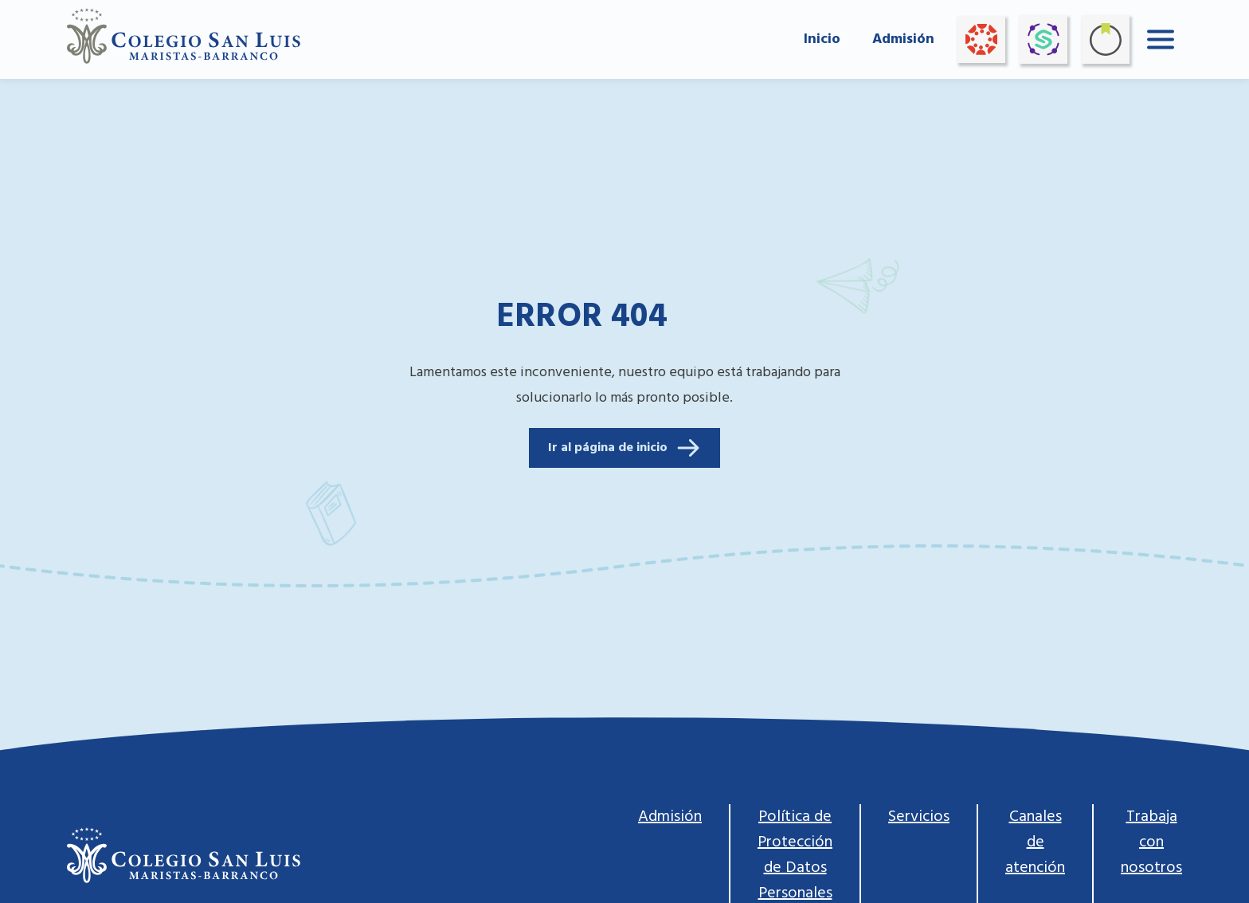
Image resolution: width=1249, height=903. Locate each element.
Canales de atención (1035, 842)
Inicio (822, 39)
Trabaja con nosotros (1151, 842)
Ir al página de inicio (624, 448)
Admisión (903, 39)
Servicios (918, 817)
